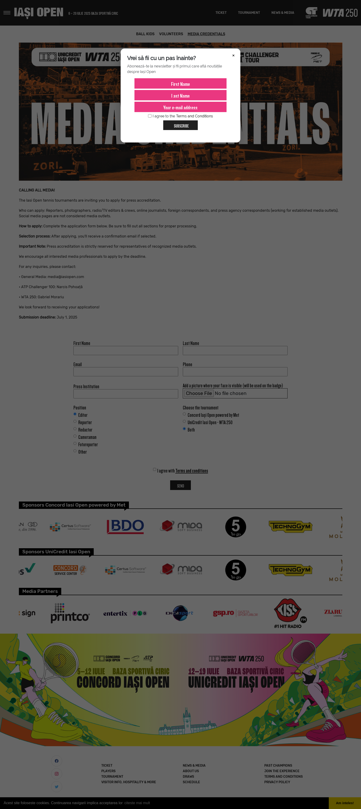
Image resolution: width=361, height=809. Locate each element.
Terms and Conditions (194, 116)
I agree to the (180, 116)
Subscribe (179, 124)
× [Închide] (233, 55)
